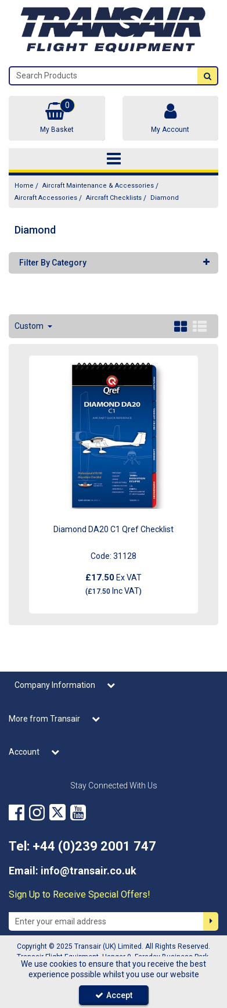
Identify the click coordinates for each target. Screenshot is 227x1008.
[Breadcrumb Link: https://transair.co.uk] (24, 186)
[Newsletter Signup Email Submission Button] (210, 921)
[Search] (103, 75)
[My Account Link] (170, 118)
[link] (16, 812)
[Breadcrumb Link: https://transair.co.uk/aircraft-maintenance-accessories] (98, 186)
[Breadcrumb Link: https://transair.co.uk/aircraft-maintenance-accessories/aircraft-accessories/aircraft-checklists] (114, 198)
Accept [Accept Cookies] (113, 995)
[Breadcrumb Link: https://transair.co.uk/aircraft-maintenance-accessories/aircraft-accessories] (46, 198)
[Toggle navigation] (113, 159)
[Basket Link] (57, 118)
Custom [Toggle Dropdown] (30, 326)
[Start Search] (207, 75)
